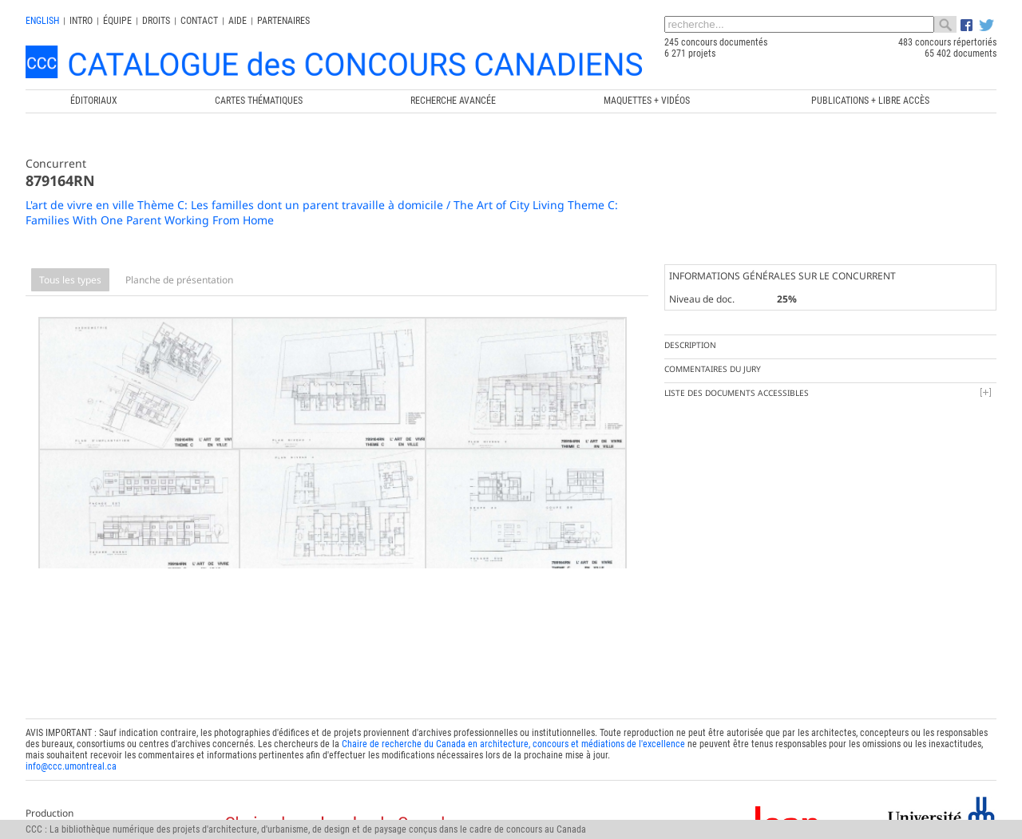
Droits (156, 20)
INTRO (81, 20)
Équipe (117, 20)
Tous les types (70, 280)
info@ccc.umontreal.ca (71, 746)
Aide (237, 20)
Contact (199, 20)
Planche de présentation (179, 280)
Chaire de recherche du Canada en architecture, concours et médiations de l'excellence (513, 724)
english (42, 20)
